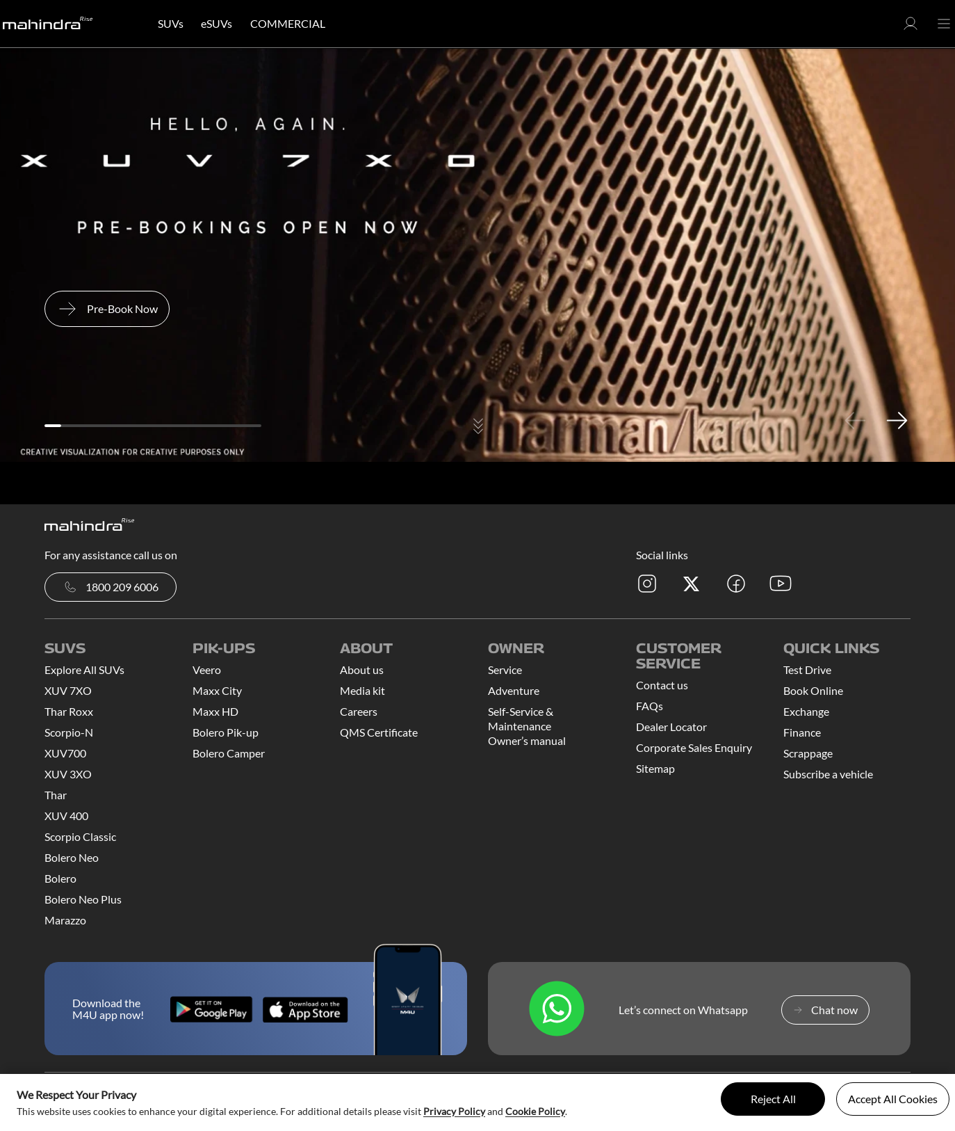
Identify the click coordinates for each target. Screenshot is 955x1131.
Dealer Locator (671, 726)
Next (897, 420)
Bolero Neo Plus (83, 899)
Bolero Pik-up (226, 732)
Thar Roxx (68, 711)
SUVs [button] (170, 23)
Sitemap (655, 768)
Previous (855, 420)
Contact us (662, 684)
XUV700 (65, 753)
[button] (910, 27)
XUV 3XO (68, 773)
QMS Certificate (379, 732)
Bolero (60, 878)
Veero (207, 669)
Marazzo (65, 920)
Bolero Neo (71, 857)
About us (362, 669)
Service (505, 669)
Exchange (806, 711)
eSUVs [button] (216, 23)
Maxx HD (215, 711)
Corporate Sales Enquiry (694, 747)
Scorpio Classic (80, 836)
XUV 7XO (68, 690)
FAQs (649, 705)
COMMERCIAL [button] (287, 23)
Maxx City (217, 690)
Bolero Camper (229, 753)
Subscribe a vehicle (828, 773)
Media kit (362, 690)
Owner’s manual (527, 740)
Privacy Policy (454, 1111)
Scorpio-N (68, 732)
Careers (358, 711)
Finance (802, 732)
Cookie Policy (535, 1111)
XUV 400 (66, 815)
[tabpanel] (477, 255)
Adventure (513, 690)
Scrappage (808, 753)
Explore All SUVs (84, 669)
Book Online (813, 690)
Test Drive (807, 669)
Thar (55, 794)
